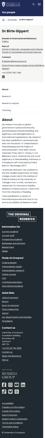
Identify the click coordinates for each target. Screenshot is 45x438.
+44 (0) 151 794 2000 (12, 348)
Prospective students (12, 239)
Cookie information (11, 411)
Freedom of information (13, 407)
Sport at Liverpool (10, 305)
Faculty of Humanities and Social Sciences (21, 52)
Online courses (9, 274)
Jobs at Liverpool (10, 297)
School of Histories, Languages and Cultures (22, 49)
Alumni (5, 313)
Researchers (8, 247)
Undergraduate (9, 262)
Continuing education (12, 282)
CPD (4, 278)
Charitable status (10, 426)
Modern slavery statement (14, 419)
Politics (5, 41)
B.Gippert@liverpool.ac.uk (14, 61)
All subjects (7, 321)
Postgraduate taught (12, 266)
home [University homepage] (3, 19)
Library (5, 301)
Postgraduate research (13, 270)
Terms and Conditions (12, 422)
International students (12, 286)
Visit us (5, 359)
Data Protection (9, 415)
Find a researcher (10, 309)
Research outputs (10, 103)
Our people (8, 12)
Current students (10, 231)
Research (6, 96)
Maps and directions (11, 356)
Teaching (6, 110)
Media (5, 251)
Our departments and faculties (16, 317)
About (5, 89)
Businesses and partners (13, 243)
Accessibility (8, 403)
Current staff (8, 235)
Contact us (7, 352)
